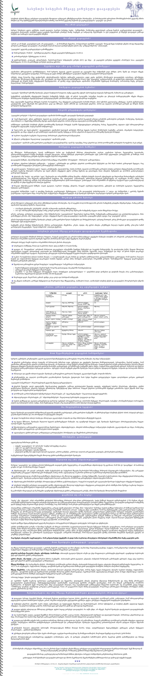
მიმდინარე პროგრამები (89, 667)
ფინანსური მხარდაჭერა (73, 670)
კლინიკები (59, 669)
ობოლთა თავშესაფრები (81, 669)
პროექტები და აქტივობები (97, 669)
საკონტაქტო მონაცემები (88, 670)
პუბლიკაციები (101, 667)
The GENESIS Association (89, 673)
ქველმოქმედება (68, 669)
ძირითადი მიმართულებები (73, 667)
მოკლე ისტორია (59, 667)
